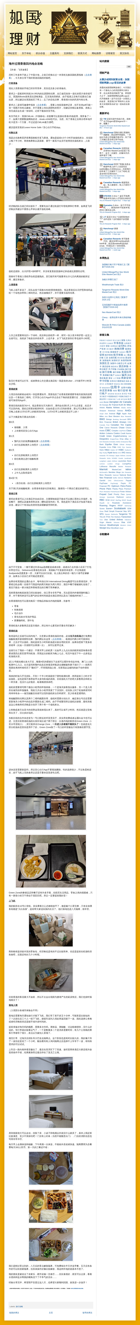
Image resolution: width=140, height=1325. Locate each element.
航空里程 (109, 355)
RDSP (112, 500)
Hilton (107, 450)
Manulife (112, 466)
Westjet (103, 528)
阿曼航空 (103, 340)
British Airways (119, 422)
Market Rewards (124, 466)
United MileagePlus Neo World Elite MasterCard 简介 (115, 273)
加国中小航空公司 (118, 363)
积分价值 (40, 53)
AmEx (128, 410)
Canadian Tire (117, 425)
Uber (106, 520)
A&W (101, 402)
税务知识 (121, 381)
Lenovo (102, 464)
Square (107, 514)
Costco (117, 433)
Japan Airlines (120, 455)
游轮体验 (111, 394)
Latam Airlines (112, 461)
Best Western (114, 416)
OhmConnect (118, 480)
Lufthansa (103, 466)
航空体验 (118, 354)
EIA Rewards (104, 442)
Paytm (123, 483)
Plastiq (115, 489)
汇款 (106, 358)
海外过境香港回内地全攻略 (77, 1288)
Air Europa (104, 405)
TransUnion (126, 517)
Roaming (103, 505)
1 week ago (117, 250)
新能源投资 (106, 388)
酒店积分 (114, 366)
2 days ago (116, 143)
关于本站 (26, 53)
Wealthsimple (113, 525)
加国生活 (104, 363)
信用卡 (115, 387)
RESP (124, 500)
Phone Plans (105, 489)
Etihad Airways (125, 444)
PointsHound (114, 492)
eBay (127, 439)
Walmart (103, 525)
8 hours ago (108, 128)
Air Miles (127, 405)
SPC (129, 511)
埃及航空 (109, 340)
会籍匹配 (113, 358)
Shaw (101, 511)
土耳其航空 (109, 384)
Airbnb (102, 408)
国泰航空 (114, 352)
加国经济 (115, 360)
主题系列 (54, 53)
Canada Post (104, 425)
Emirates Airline (114, 442)
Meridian (112, 472)
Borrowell (123, 419)
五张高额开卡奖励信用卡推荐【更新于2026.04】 (115, 306)
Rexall (129, 500)
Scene (102, 509)
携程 (122, 384)
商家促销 (126, 378)
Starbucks (114, 514)
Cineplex (115, 431)
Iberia (115, 453)
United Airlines (116, 520)
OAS (109, 480)
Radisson (120, 497)
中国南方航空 (123, 396)
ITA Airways (110, 455)
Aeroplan (114, 402)
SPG (102, 514)
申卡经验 (104, 381)
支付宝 (124, 394)
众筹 (118, 399)
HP (117, 450)
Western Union (125, 525)
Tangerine (123, 514)
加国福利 (106, 360)
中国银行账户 (112, 399)
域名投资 (118, 394)
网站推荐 (96, 53)
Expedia (103, 447)
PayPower (104, 483)
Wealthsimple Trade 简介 (113, 285)
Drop (121, 439)
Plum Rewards (105, 492)
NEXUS (120, 478)
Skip (125, 511)
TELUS (102, 517)
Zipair (121, 528)
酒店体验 (124, 366)
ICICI (119, 453)
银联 (115, 391)
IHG (123, 453)
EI (130, 439)
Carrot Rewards (111, 428)
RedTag (118, 500)
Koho (109, 458)
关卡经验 (106, 352)
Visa (123, 522)
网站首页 (12, 53)
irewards (102, 455)
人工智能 (117, 378)
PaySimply (114, 483)
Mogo (118, 472)
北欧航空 (110, 343)
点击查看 (41, 105)
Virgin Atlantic (106, 522)
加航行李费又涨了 (110, 279)
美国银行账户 (109, 375)
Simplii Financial (115, 511)
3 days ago (116, 191)
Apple (124, 414)
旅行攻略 (19, 1306)
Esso (116, 444)
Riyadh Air (104, 503)
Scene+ (109, 508)
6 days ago (126, 212)
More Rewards (106, 475)
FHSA (109, 447)
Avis (106, 416)
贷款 (108, 346)
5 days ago (126, 200)
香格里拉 (117, 384)
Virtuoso (116, 522)
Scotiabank (120, 508)
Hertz (102, 450)
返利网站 (122, 346)
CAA (129, 422)
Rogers (112, 505)
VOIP (129, 522)
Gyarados (107, 205)
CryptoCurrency (120, 436)
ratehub (128, 497)
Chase (121, 428)
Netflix (115, 478)
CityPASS (122, 431)
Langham (103, 461)
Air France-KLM (116, 405)
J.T (104, 217)
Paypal (128, 480)
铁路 (127, 381)
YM (104, 119)
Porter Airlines (125, 492)
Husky (105, 453)
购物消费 (119, 348)
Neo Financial (106, 478)
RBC (102, 500)
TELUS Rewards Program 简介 (110, 200)
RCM (108, 500)
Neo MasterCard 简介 (111, 312)
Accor (106, 402)
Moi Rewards (126, 472)
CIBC (108, 430)
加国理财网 (126, 360)
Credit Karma (126, 433)
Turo (101, 520)
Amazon (103, 411)
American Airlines (115, 411)
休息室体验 (106, 390)
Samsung (128, 506)
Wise (109, 528)
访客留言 (110, 53)
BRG (129, 419)
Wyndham (115, 528)
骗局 (124, 375)
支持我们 (68, 53)
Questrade (110, 497)
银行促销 (123, 390)
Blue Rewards (126, 416)
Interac (128, 453)
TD (130, 514)
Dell (130, 436)
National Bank (125, 475)
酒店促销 (106, 366)
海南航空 (122, 352)
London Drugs (113, 464)
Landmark (127, 458)
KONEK (114, 458)
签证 (110, 378)
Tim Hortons (116, 517)
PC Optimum (113, 486)
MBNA (128, 469)
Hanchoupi (108, 132)
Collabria (109, 433)
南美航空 (118, 375)
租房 (129, 399)
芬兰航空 (110, 349)
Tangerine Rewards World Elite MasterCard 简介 (115, 291)
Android (112, 414)
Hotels (112, 450)
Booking (116, 419)
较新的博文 (14, 1313)
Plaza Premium (125, 489)
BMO (102, 419)
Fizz (123, 447)
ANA (106, 414)
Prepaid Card (106, 494)
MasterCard (116, 469)
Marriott (104, 469)
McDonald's (104, 472)
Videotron (128, 520)
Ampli (101, 414)
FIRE (119, 447)
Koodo (121, 458)
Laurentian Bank (124, 461)
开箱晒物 (121, 369)
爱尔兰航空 (117, 340)
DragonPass (114, 439)
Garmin (128, 447)
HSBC (121, 450)
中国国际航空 (112, 396)
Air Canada (125, 402)
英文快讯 (124, 53)
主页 (51, 1313)
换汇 (125, 355)
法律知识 (114, 346)
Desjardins (104, 439)
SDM (129, 509)
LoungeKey (126, 464)
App (118, 413)
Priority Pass (119, 494)
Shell (106, 511)
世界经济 (113, 381)
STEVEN (107, 196)
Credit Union (106, 436)
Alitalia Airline (126, 408)
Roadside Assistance (121, 503)
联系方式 (82, 53)
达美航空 (127, 343)
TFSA (108, 517)
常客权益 (118, 343)
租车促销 (124, 399)
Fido (114, 447)
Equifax (108, 444)
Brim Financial (105, 422)
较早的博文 (87, 1313)
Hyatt (110, 453)
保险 (123, 340)
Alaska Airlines (113, 407)
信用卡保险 (126, 388)
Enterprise (124, 442)
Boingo (109, 419)
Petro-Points (125, 486)
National (116, 475)
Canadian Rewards (112, 148)
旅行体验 (117, 372)
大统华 (102, 346)
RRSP (120, 506)
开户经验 (112, 369)
